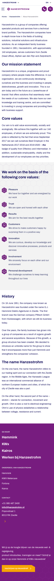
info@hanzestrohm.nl (13, 507)
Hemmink (9, 437)
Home (4, 17)
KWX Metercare (9, 478)
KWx (5, 444)
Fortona (5, 483)
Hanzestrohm (9, 3)
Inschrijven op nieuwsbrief (18, 568)
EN (47, 3)
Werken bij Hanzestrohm (21, 457)
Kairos (7, 451)
